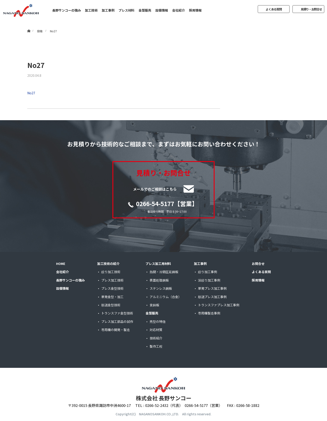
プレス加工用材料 (158, 263)
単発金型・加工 (112, 296)
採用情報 (195, 10)
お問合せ (258, 263)
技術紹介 (156, 338)
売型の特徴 (158, 321)
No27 (31, 93)
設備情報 (161, 10)
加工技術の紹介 (108, 263)
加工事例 (108, 10)
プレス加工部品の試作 (117, 321)
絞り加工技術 (110, 271)
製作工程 (156, 346)
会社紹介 (178, 10)
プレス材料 (126, 10)
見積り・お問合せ (311, 9)
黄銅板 (154, 305)
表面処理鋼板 (159, 280)
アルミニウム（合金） (165, 296)
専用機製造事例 (209, 313)
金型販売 (145, 10)
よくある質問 (274, 9)
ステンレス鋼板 (161, 288)
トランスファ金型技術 (117, 313)
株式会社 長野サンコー (163, 398)
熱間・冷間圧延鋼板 (164, 271)
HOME (60, 263)
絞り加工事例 (207, 271)
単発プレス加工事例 (212, 288)
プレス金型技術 (112, 288)
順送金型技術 (110, 305)
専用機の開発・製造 (115, 329)
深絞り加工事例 (209, 280)
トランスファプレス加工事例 (218, 305)
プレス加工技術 (112, 280)
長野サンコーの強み (66, 10)
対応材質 (156, 329)
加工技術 (91, 10)
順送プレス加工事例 (212, 296)
